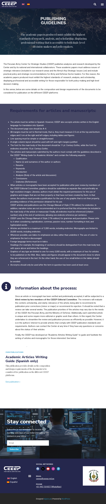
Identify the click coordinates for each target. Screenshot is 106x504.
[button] (102, 4)
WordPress (66, 499)
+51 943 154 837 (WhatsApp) (48, 486)
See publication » (13, 382)
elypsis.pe (47, 499)
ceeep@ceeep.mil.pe (45, 478)
